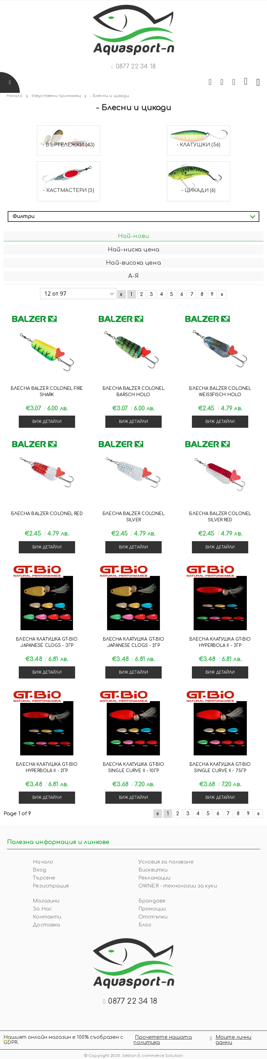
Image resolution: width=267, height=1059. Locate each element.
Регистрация (51, 886)
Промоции (152, 909)
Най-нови (133, 236)
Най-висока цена (133, 263)
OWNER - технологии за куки (177, 886)
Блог (145, 925)
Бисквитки (153, 870)
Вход (39, 870)
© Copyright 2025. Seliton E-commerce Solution (133, 1054)
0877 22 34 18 (136, 66)
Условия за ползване (166, 862)
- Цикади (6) (198, 190)
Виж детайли (47, 422)
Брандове (151, 901)
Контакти (47, 917)
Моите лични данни (234, 1039)
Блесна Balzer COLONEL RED (47, 513)
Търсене (44, 878)
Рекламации (154, 878)
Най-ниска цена (133, 250)
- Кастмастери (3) (68, 190)
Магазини (46, 901)
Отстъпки (153, 917)
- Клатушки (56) (198, 144)
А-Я (133, 276)
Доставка (46, 925)
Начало (43, 862)
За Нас (42, 909)
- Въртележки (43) (68, 144)
